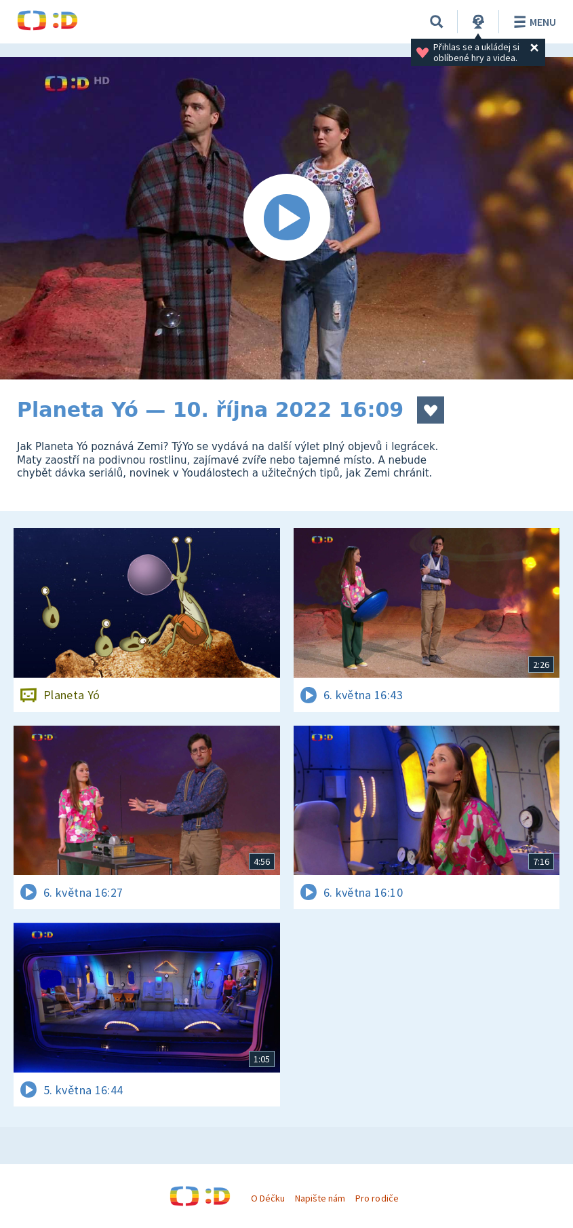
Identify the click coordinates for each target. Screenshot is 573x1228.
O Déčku (268, 1198)
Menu (532, 22)
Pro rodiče (376, 1198)
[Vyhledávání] (436, 21)
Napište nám (320, 1198)
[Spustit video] (286, 218)
